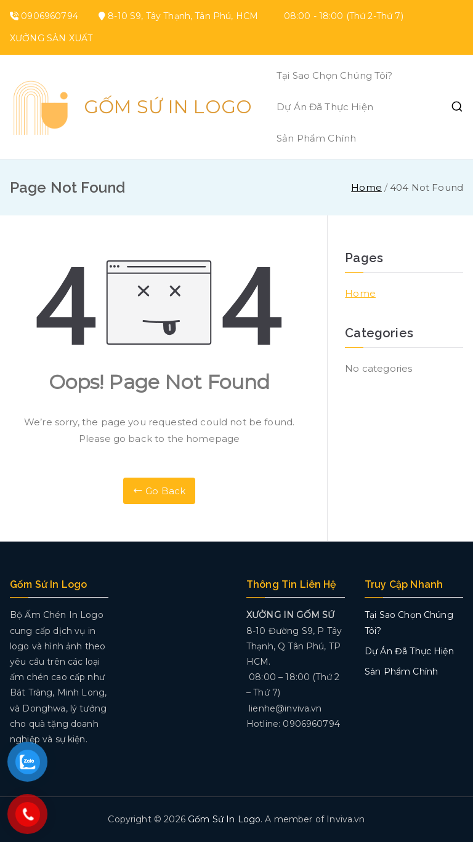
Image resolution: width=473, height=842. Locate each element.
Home (360, 293)
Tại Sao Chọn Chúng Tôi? (334, 75)
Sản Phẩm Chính (316, 138)
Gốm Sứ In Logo (168, 106)
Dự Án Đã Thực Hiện (325, 107)
